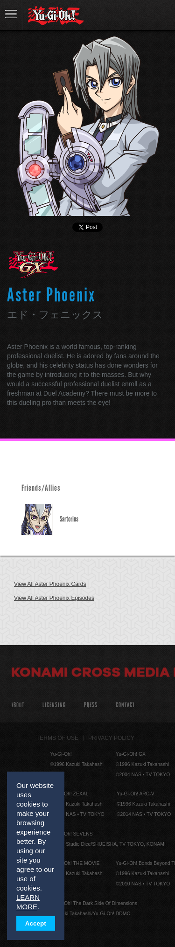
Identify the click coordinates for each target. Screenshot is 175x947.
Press (91, 705)
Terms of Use (57, 738)
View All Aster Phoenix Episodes (54, 598)
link (11, 15)
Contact (125, 705)
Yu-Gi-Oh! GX (33, 265)
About (17, 705)
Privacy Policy (111, 738)
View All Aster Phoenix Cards (50, 584)
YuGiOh (56, 16)
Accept (35, 923)
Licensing (54, 705)
